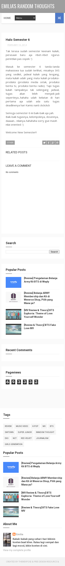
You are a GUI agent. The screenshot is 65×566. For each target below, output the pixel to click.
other (10, 143)
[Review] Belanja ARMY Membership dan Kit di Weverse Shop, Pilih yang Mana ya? (41, 481)
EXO (6, 438)
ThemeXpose (25, 561)
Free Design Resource (45, 561)
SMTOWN (9, 432)
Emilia (19, 534)
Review (8, 426)
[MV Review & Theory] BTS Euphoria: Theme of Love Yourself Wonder (39, 313)
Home (7, 18)
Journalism (42, 438)
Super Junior (25, 432)
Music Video (22, 426)
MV (44, 426)
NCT (15, 438)
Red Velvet (26, 438)
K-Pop (35, 426)
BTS (52, 426)
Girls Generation (13, 444)
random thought (45, 432)
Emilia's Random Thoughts (27, 6)
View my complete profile (17, 550)
